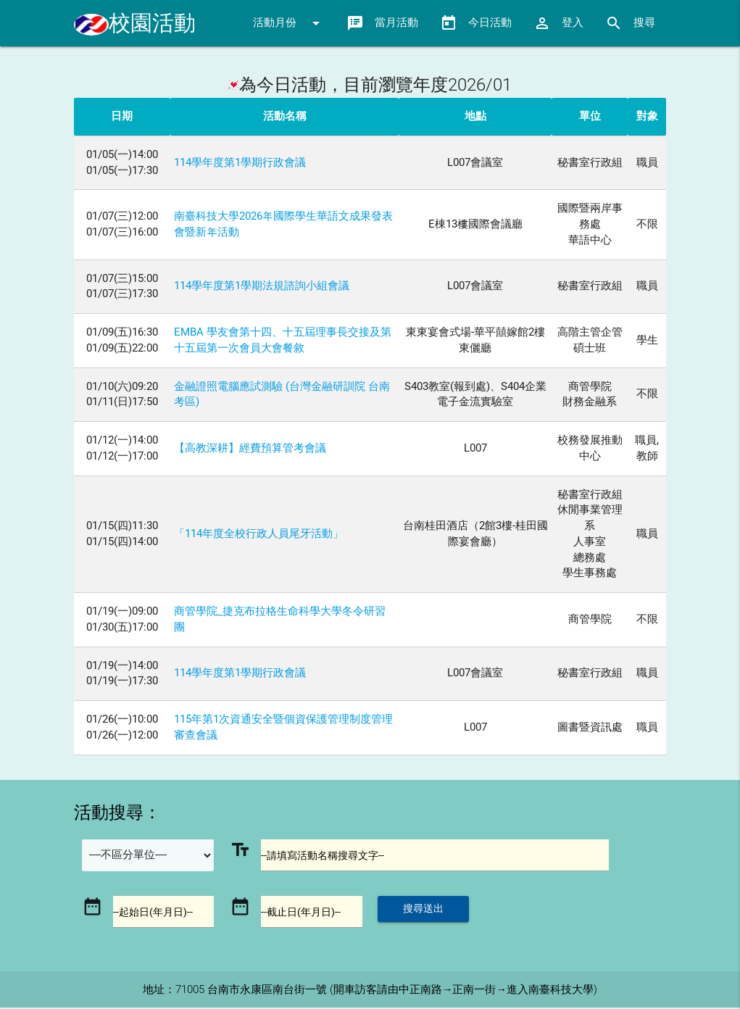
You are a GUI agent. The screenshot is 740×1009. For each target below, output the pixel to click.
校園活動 (135, 23)
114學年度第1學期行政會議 (240, 163)
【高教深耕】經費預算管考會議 (250, 448)
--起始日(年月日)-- (155, 913)
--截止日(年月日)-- (304, 913)
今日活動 (476, 23)
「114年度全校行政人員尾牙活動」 (259, 534)
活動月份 (289, 23)
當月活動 (382, 23)
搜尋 (630, 23)
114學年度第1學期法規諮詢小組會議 (261, 286)
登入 (558, 23)
